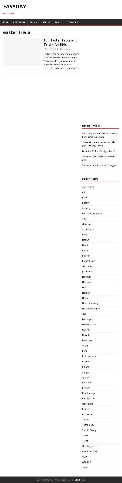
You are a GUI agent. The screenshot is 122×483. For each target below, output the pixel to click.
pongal (85, 372)
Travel (85, 435)
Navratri (86, 335)
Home (5, 22)
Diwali (85, 245)
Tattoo (85, 419)
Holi (84, 287)
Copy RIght (19, 22)
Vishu (85, 456)
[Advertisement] (102, 56)
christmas (87, 224)
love (84, 313)
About (58, 22)
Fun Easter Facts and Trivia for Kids (61, 42)
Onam (85, 345)
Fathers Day (88, 260)
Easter (85, 250)
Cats (84, 218)
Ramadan (87, 382)
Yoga (84, 467)
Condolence (88, 229)
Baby (84, 197)
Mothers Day (89, 324)
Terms (33, 22)
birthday (86, 208)
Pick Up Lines (89, 356)
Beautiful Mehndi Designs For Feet (100, 151)
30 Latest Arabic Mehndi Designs (99, 165)
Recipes (86, 387)
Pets (84, 350)
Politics (85, 366)
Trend (85, 440)
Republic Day (88, 398)
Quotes (86, 377)
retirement (87, 403)
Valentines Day (89, 451)
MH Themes (80, 480)
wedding (86, 461)
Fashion (86, 255)
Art (83, 192)
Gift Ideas (87, 266)
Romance (87, 414)
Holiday (86, 292)
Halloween (87, 282)
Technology (88, 424)
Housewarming (90, 303)
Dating (85, 239)
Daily (84, 234)
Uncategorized (89, 446)
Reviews (86, 408)
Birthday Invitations (92, 213)
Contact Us (73, 22)
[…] (77, 68)
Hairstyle (86, 276)
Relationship (88, 393)
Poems (85, 361)
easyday (66, 49)
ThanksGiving (89, 430)
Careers (45, 22)
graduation (87, 271)
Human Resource (91, 308)
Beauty (85, 202)
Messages (87, 319)
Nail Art (86, 329)
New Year (87, 340)
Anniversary (88, 186)
